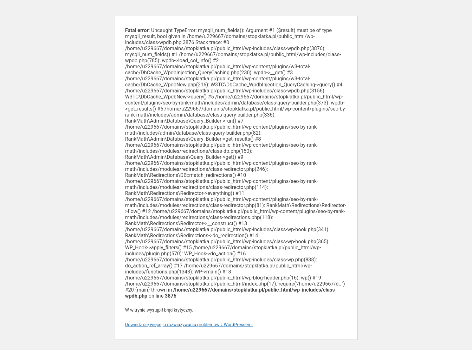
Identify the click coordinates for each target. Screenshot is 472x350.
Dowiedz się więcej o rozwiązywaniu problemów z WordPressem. (189, 324)
